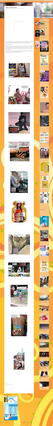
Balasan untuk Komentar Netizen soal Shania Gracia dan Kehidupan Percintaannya (43, 367)
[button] (5, 9)
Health (10, 384)
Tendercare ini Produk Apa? (42, 320)
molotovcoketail (28, 423)
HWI (11, 384)
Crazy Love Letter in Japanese (42, 357)
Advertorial (7, 384)
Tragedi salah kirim (41, 387)
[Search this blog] (48, 1)
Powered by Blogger (26, 422)
